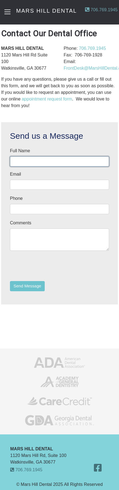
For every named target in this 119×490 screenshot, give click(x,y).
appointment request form (47, 99)
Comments (20, 222)
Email (15, 174)
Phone (16, 198)
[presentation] (52, 266)
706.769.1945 (101, 9)
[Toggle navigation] (7, 12)
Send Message (27, 286)
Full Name (20, 150)
